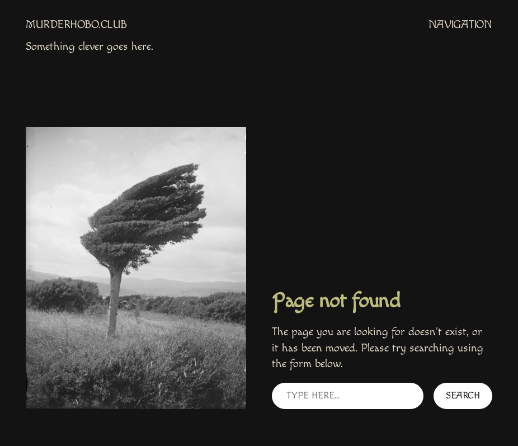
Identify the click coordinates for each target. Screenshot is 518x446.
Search (463, 395)
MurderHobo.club (76, 24)
